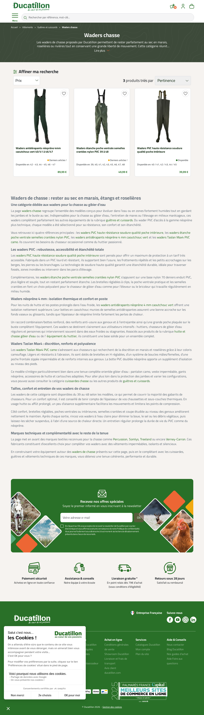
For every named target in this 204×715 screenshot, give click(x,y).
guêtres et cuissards (119, 220)
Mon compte (143, 649)
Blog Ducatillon (175, 649)
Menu (15, 17)
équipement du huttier (62, 336)
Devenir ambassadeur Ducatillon (85, 666)
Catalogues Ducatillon (148, 644)
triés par (146, 80)
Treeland (145, 439)
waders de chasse (83, 452)
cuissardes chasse (77, 381)
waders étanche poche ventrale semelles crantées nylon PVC (80, 277)
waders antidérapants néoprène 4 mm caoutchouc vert (111, 237)
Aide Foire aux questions (174, 661)
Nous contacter (175, 644)
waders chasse (31, 211)
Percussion (120, 439)
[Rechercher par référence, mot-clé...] (107, 17)
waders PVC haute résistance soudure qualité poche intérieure (122, 232)
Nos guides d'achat (177, 654)
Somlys (134, 439)
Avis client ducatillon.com (112, 670)
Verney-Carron (175, 439)
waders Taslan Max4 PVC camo (36, 350)
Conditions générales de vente (116, 647)
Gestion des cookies (112, 707)
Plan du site (142, 654)
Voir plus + (24, 540)
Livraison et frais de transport (115, 661)
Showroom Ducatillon (116, 654)
